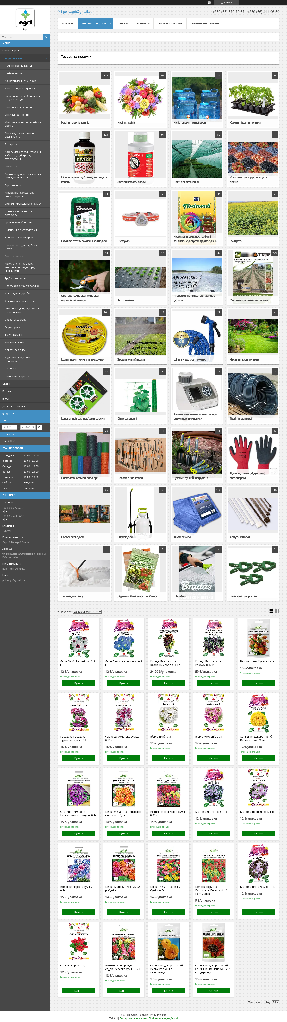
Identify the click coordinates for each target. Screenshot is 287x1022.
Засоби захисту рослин (19, 107)
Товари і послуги (12, 58)
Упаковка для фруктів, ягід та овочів (23, 123)
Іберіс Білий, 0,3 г (161, 736)
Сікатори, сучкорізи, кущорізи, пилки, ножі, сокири (23, 175)
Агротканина (13, 185)
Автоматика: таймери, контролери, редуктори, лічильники (20, 267)
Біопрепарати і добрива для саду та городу (22, 97)
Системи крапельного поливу (23, 203)
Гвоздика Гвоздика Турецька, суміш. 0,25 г (75, 738)
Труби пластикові (15, 278)
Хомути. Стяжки (14, 342)
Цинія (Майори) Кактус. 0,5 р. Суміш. (122, 888)
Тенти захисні (13, 334)
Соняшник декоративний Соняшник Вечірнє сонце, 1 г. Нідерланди (213, 969)
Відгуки (6, 399)
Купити (78, 683)
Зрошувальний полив (18, 222)
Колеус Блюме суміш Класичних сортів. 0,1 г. (165, 663)
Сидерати (11, 166)
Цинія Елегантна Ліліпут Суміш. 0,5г (166, 888)
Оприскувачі (13, 327)
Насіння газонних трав (19, 237)
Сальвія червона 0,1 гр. (75, 965)
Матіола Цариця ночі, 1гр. (257, 811)
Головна (68, 23)
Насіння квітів (13, 73)
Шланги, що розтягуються (21, 230)
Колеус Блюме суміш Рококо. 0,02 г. (208, 663)
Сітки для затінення (17, 114)
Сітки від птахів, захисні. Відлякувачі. (20, 134)
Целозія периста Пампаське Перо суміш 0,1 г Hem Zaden (213, 890)
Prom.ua (161, 1014)
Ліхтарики (11, 144)
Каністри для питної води (20, 81)
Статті (6, 383)
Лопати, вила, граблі (17, 293)
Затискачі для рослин (18, 376)
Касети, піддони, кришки (20, 88)
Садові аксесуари (16, 319)
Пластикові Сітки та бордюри (23, 286)
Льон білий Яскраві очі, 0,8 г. (77, 663)
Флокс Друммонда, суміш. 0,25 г (122, 738)
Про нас (7, 391)
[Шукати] (46, 37)
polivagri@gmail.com (14, 580)
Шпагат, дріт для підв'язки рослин (21, 246)
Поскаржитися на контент (133, 1018)
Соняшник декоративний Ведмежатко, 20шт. (256, 738)
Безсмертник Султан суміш (257, 661)
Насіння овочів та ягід (18, 65)
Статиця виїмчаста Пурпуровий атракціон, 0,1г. (78, 813)
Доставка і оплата (13, 406)
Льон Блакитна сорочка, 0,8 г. (123, 663)
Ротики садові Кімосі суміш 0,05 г (168, 813)
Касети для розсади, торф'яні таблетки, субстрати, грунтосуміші (23, 155)
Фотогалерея (10, 50)
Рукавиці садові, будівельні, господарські (22, 310)
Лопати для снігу (15, 350)
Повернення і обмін (204, 23)
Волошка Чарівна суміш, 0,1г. (76, 888)
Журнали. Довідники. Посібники (18, 359)
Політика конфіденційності (163, 1018)
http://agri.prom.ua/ (13, 568)
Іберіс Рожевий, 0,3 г (209, 736)
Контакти (143, 23)
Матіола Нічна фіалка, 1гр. (257, 887)
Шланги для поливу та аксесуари (18, 212)
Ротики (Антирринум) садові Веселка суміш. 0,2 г (122, 967)
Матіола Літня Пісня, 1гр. (211, 811)
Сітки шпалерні (14, 256)
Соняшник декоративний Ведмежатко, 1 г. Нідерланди (166, 969)
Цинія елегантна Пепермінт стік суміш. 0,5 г (123, 813)
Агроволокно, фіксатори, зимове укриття (20, 194)
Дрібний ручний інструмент (22, 301)
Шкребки (10, 368)
